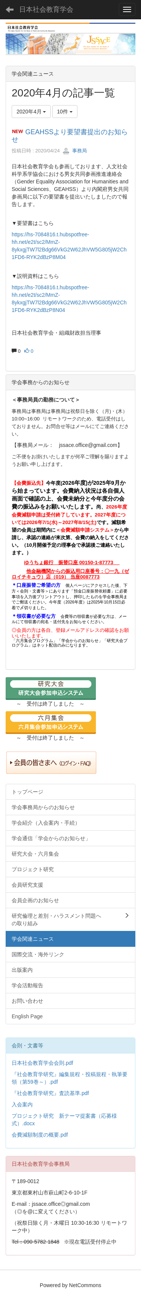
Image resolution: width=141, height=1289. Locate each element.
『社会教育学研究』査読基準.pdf (50, 1093)
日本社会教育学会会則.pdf (42, 1063)
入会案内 (22, 1104)
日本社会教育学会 (46, 9)
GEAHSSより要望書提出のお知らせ (70, 135)
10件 (65, 112)
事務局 (74, 151)
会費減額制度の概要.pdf (40, 1135)
